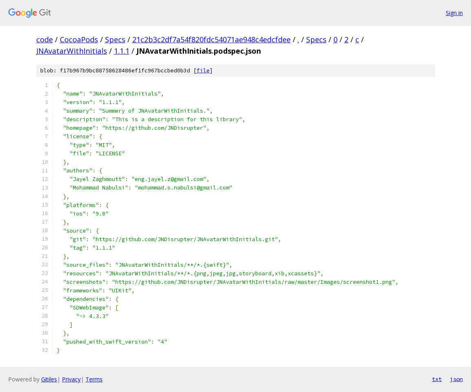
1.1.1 (121, 51)
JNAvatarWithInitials (71, 51)
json (456, 379)
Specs (115, 39)
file (203, 70)
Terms (94, 379)
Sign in (454, 13)
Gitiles (49, 379)
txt (437, 379)
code (44, 39)
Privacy (71, 379)
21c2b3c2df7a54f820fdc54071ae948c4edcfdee (211, 39)
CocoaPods (79, 39)
